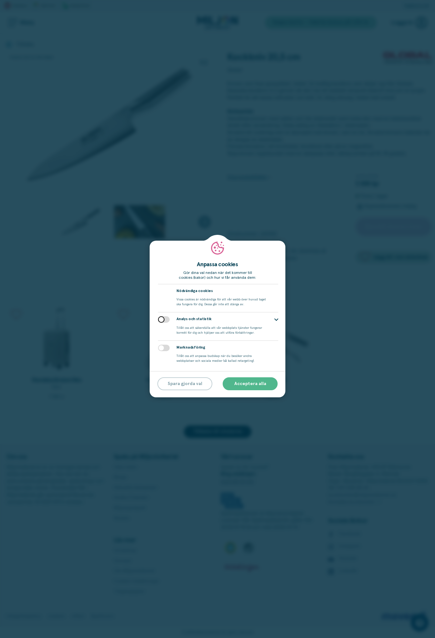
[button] (276, 320)
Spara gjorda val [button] (185, 384)
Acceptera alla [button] (250, 384)
